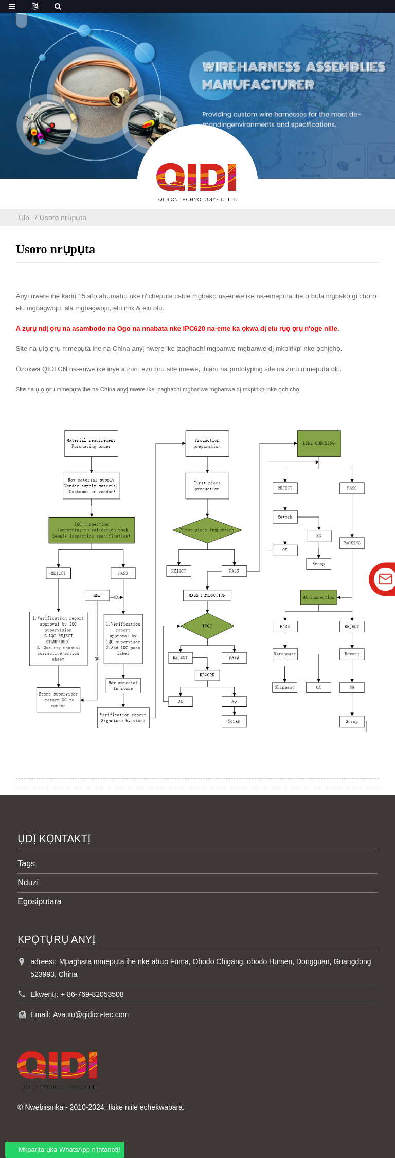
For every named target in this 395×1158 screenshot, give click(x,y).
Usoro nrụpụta (63, 217)
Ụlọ (24, 217)
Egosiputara (39, 901)
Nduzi (28, 882)
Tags (26, 863)
